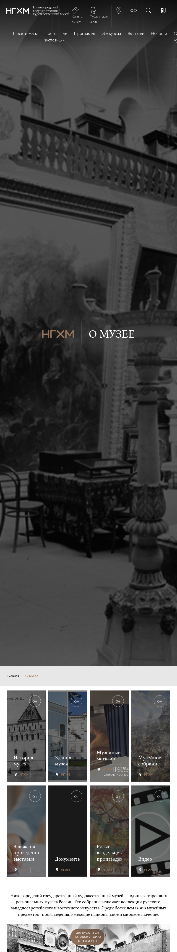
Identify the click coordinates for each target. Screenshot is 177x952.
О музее (31, 676)
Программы (85, 34)
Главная (13, 676)
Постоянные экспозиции (55, 37)
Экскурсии (111, 34)
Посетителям (25, 34)
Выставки (136, 34)
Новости (159, 34)
